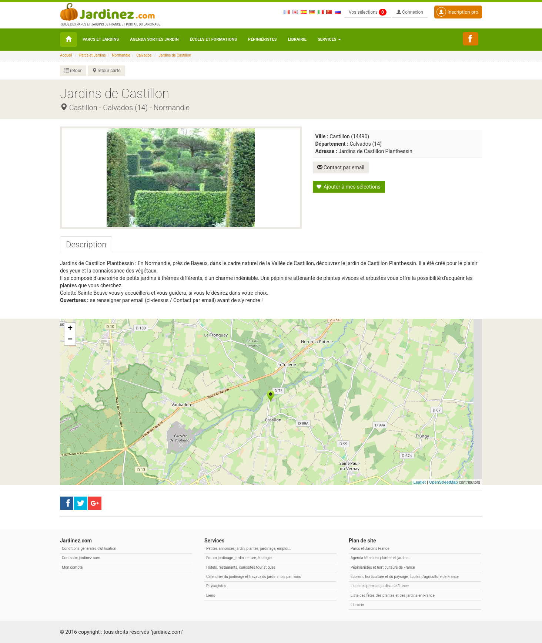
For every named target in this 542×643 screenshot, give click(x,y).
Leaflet (420, 482)
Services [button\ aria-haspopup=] (329, 39)
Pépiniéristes (262, 39)
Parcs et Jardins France (370, 548)
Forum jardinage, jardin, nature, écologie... (240, 558)
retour (73, 70)
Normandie (121, 55)
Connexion (410, 12)
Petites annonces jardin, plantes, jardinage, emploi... (248, 548)
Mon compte (72, 567)
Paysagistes (216, 586)
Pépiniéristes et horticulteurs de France (383, 567)
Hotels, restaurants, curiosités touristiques (240, 567)
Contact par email (341, 167)
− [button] (70, 339)
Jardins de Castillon (174, 55)
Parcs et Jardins (101, 39)
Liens (210, 595)
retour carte (106, 70)
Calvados (143, 55)
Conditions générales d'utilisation (89, 548)
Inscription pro (457, 12)
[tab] (86, 244)
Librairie (297, 39)
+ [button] (70, 328)
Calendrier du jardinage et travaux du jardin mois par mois (253, 577)
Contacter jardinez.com (81, 558)
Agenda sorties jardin (154, 39)
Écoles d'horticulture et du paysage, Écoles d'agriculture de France (405, 577)
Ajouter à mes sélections (348, 187)
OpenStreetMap (443, 482)
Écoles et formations (213, 39)
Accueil (66, 55)
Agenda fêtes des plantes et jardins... (381, 558)
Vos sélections (368, 12)
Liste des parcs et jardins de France (380, 586)
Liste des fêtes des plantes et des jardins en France (393, 595)
